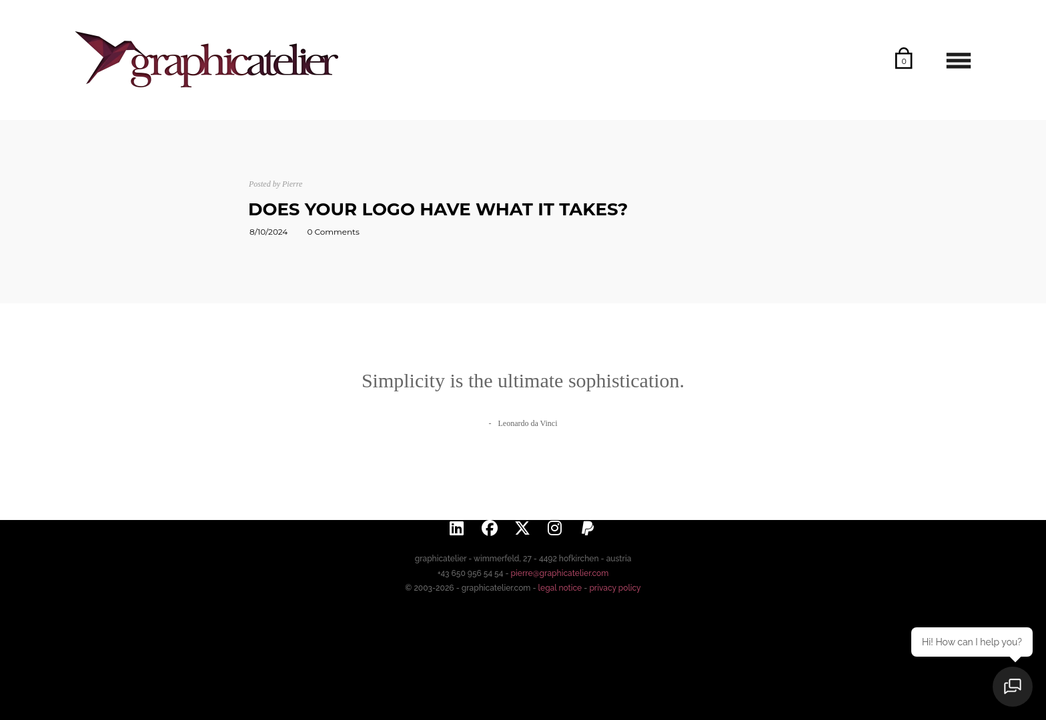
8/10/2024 (268, 232)
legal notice (560, 588)
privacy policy (614, 588)
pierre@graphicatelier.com (560, 573)
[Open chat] (1013, 687)
